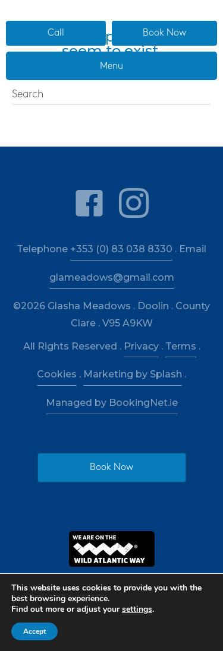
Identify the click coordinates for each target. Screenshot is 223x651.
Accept (34, 631)
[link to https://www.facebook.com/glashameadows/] (89, 204)
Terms (180, 346)
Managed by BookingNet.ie (112, 402)
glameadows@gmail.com (111, 277)
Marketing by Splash (132, 374)
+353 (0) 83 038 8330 (121, 249)
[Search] (111, 95)
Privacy (141, 346)
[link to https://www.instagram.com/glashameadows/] (134, 204)
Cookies (57, 374)
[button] (56, 33)
